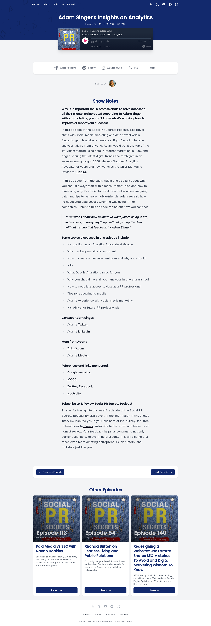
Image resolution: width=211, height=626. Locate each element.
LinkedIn (84, 331)
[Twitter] (157, 4)
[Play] (85, 40)
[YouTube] (163, 4)
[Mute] (92, 42)
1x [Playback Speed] (102, 42)
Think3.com (75, 348)
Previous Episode (50, 472)
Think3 (81, 172)
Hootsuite (74, 393)
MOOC (72, 379)
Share (107, 46)
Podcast (36, 4)
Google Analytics (79, 372)
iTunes (88, 426)
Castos (129, 621)
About (47, 4)
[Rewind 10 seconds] (96, 41)
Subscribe (59, 4)
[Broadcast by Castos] (146, 46)
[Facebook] (170, 4)
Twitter (83, 324)
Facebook (86, 386)
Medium (83, 355)
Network (71, 4)
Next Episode (163, 472)
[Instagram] (176, 4)
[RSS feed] (151, 4)
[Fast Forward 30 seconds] (107, 41)
